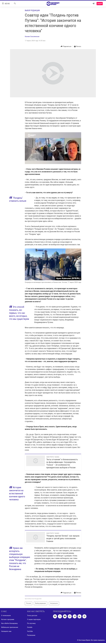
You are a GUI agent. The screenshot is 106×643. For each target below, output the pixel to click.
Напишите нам (6, 631)
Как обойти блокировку (9, 623)
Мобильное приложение (9, 627)
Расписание (31, 635)
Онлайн (29, 627)
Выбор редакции (32, 10)
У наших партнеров (33, 619)
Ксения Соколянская (32, 36)
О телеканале (6, 615)
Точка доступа (32, 615)
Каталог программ (7, 619)
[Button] (66, 46)
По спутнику (31, 623)
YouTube (30, 631)
